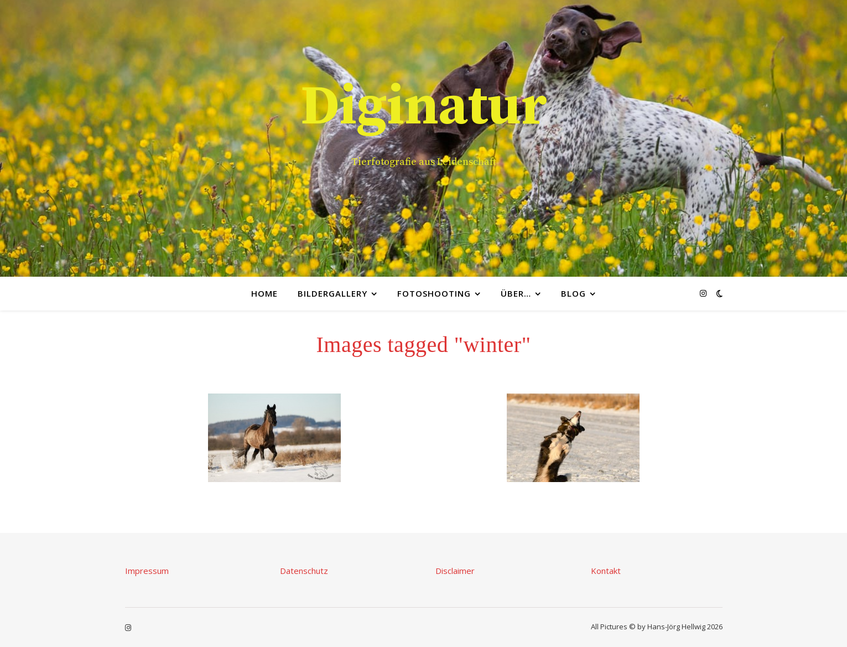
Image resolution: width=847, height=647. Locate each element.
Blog (573, 293)
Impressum (147, 570)
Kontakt (606, 570)
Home (264, 293)
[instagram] (703, 293)
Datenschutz (304, 570)
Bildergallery (332, 293)
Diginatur (423, 107)
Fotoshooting (434, 293)
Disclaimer (455, 570)
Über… (516, 293)
